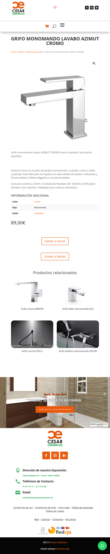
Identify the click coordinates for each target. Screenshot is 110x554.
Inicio (13, 52)
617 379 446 (41, 487)
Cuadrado (39, 213)
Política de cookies (55, 511)
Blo (36, 519)
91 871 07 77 (28, 487)
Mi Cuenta (71, 519)
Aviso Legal (63, 507)
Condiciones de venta (45, 507)
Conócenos (57, 519)
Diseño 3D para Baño (55, 396)
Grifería (21, 52)
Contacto (45, 519)
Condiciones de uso (23, 507)
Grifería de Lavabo (34, 52)
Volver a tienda (55, 256)
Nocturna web (62, 549)
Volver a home (55, 241)
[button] (94, 63)
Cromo (37, 201)
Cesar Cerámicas (58, 542)
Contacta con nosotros (55, 411)
